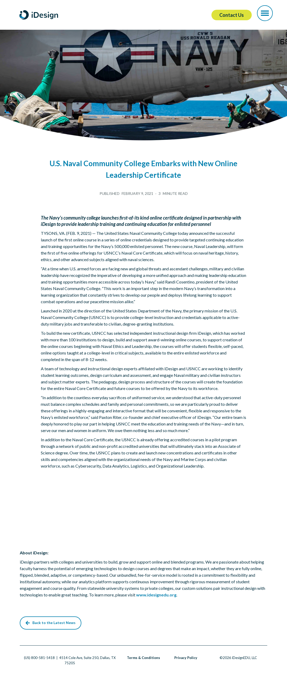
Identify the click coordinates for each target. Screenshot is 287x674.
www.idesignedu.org (156, 594)
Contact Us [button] (231, 15)
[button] (265, 13)
